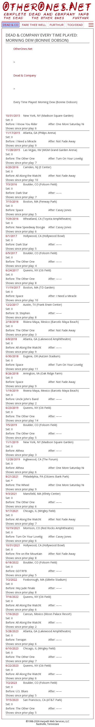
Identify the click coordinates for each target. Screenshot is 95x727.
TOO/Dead (75, 25)
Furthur (57, 25)
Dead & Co (10, 25)
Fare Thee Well (34, 25)
